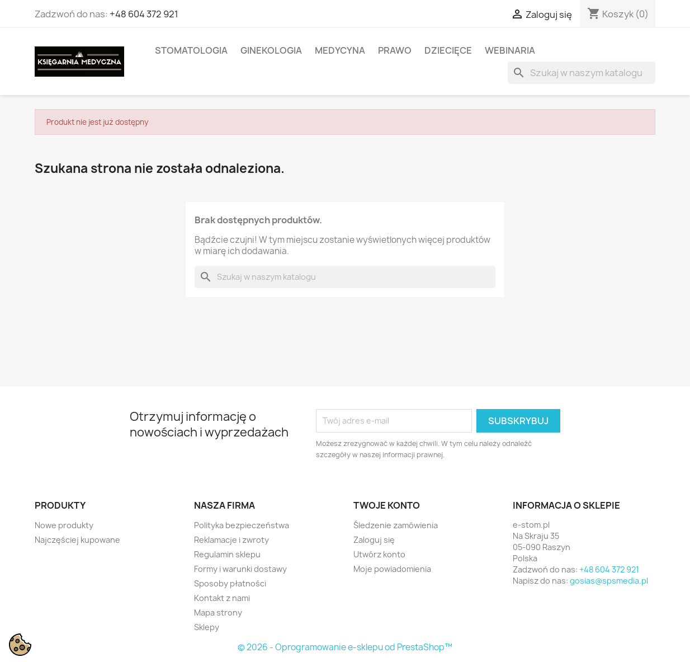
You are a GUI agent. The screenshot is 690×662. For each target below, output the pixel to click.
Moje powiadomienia (392, 569)
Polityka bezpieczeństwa (241, 525)
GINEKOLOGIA (271, 50)
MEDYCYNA (340, 50)
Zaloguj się (374, 539)
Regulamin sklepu (227, 554)
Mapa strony (218, 612)
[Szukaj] (581, 73)
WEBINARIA (510, 50)
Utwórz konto (379, 554)
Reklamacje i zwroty (231, 539)
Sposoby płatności (230, 583)
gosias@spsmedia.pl (609, 580)
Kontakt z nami (222, 598)
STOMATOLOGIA (191, 50)
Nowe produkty (64, 525)
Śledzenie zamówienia (395, 525)
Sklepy (206, 627)
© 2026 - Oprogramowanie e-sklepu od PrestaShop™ (345, 647)
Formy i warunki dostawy (240, 569)
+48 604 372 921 (144, 14)
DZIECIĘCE (448, 50)
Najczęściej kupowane (77, 539)
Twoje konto (386, 505)
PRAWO (395, 50)
